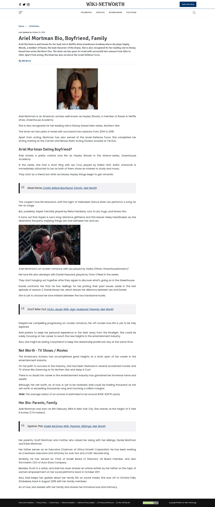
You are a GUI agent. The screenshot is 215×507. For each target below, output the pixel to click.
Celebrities (86, 12)
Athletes (100, 12)
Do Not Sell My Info (123, 503)
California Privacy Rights (86, 503)
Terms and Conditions (26, 503)
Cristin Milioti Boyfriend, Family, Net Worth (70, 188)
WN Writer (26, 61)
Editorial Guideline (68, 503)
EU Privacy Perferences (105, 503)
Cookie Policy (54, 503)
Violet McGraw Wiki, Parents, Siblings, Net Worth (74, 426)
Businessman (115, 12)
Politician (131, 12)
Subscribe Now (188, 4)
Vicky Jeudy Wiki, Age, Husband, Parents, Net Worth (80, 309)
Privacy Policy (41, 503)
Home (21, 26)
